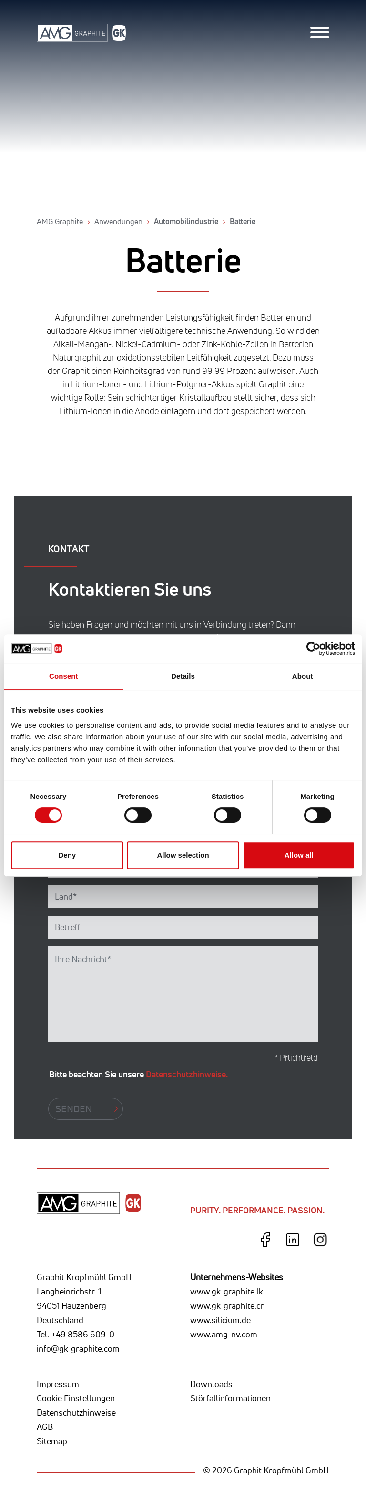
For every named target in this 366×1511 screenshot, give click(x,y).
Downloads (211, 1383)
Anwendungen (118, 221)
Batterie (242, 221)
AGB (45, 1426)
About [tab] (302, 676)
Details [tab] (183, 676)
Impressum (58, 1383)
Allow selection (183, 855)
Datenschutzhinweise (76, 1412)
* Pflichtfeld (296, 1058)
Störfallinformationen (230, 1398)
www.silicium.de (220, 1319)
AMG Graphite (60, 221)
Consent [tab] (63, 676)
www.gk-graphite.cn (227, 1305)
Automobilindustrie (186, 221)
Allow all (299, 855)
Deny (67, 855)
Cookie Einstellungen (76, 1398)
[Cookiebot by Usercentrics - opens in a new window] (313, 649)
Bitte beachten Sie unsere (138, 1074)
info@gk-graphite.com (78, 1348)
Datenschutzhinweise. (187, 1074)
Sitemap (52, 1441)
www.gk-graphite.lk (226, 1291)
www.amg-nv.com (223, 1334)
